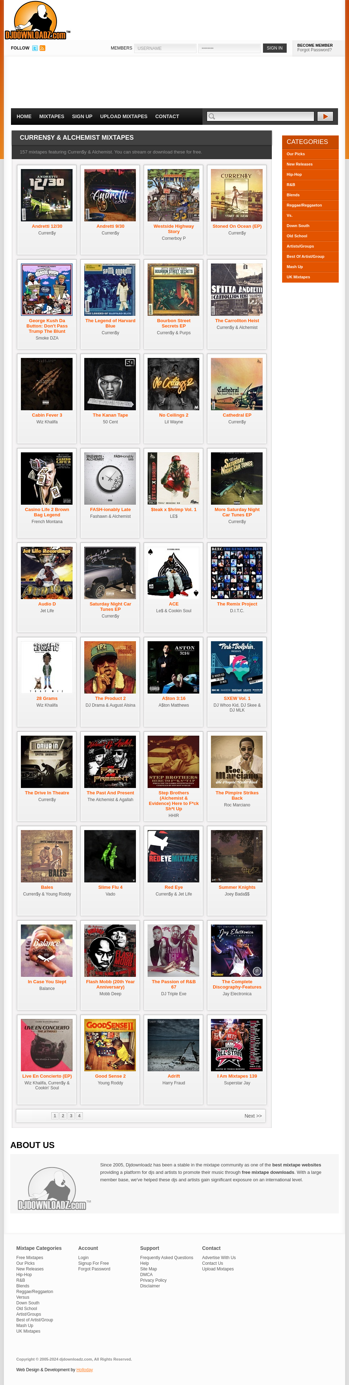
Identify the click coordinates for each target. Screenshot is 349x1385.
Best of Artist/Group (34, 1319)
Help (144, 1263)
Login (83, 1257)
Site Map (148, 1269)
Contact (167, 116)
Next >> (253, 1116)
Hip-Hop (294, 174)
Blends (293, 195)
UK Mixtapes (298, 277)
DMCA (146, 1274)
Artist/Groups (28, 1314)
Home (24, 116)
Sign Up (82, 116)
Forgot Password (94, 1269)
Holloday (84, 1369)
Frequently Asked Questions (166, 1257)
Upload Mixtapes (124, 116)
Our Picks (296, 154)
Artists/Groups (300, 246)
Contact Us (212, 1263)
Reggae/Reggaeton (304, 205)
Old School (297, 236)
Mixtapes (51, 116)
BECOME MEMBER (315, 45)
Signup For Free (93, 1263)
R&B (291, 184)
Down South (298, 226)
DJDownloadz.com (37, 20)
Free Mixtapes (29, 1257)
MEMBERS (121, 48)
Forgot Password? (314, 49)
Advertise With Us (219, 1257)
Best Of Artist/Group (306, 256)
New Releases (300, 164)
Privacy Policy (153, 1280)
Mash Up (295, 267)
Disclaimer (150, 1285)
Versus (22, 1297)
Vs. (290, 215)
